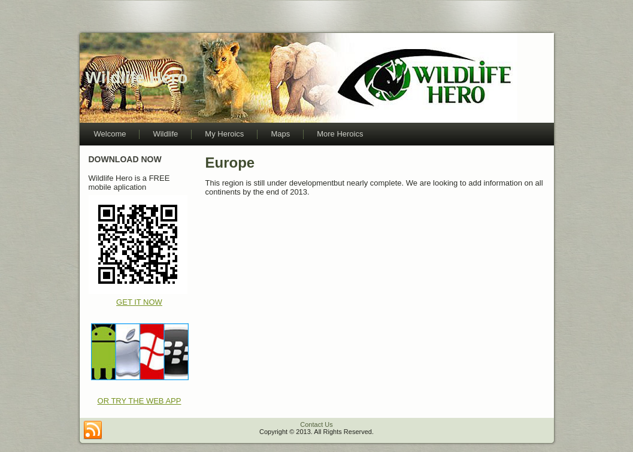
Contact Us (316, 424)
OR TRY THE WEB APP (139, 400)
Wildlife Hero (137, 77)
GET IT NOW (139, 302)
